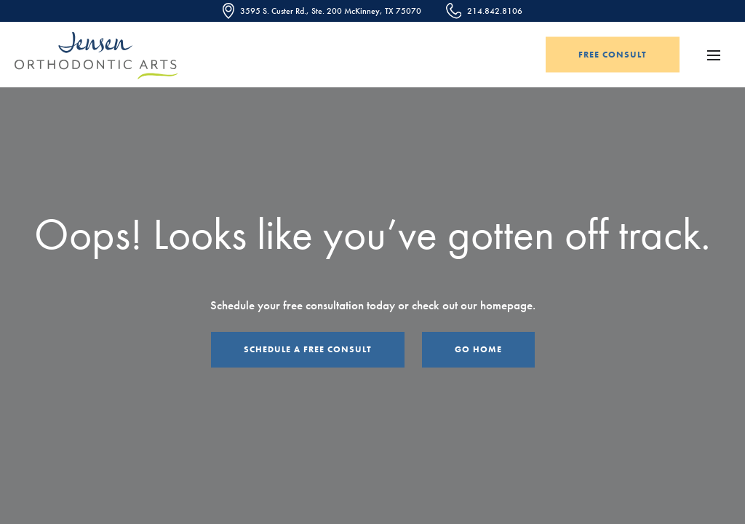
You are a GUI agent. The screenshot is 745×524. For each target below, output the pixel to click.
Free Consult (612, 54)
